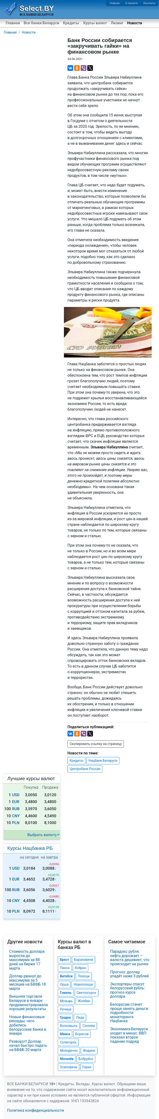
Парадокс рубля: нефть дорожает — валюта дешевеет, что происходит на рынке (129, 957)
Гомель (65, 993)
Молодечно (69, 1050)
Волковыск (68, 1026)
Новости (134, 23)
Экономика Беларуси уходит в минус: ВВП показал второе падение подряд (129, 1035)
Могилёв (66, 1059)
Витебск (66, 976)
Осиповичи (68, 1067)
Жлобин (84, 1001)
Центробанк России (85, 769)
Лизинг (117, 23)
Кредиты (71, 23)
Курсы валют (95, 23)
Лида (80, 1017)
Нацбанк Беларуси (102, 760)
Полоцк (84, 976)
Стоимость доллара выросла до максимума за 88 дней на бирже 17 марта (26, 959)
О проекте (131, 3)
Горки (86, 1067)
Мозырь (66, 1001)
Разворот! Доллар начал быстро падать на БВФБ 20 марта (28, 1045)
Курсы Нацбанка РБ (30, 848)
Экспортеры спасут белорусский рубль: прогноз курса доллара (127, 990)
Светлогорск (86, 993)
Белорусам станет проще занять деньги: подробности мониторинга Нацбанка (129, 1012)
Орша (64, 984)
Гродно (65, 1017)
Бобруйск (86, 1059)
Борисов (81, 1034)
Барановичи (83, 960)
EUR (15, 802)
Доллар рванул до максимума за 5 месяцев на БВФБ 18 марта (27, 982)
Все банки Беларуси (41, 23)
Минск (65, 1034)
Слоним (89, 1026)
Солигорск (68, 1042)
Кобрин (80, 968)
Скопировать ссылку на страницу (96, 744)
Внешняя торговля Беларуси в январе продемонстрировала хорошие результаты (28, 1002)
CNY (16, 816)
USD (16, 795)
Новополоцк (83, 984)
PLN (15, 823)
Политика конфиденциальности (35, 1110)
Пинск (65, 968)
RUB (16, 809)
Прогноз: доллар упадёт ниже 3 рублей (129, 974)
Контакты (149, 3)
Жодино (89, 1050)
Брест (64, 960)
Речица (65, 1009)
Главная (115, 3)
